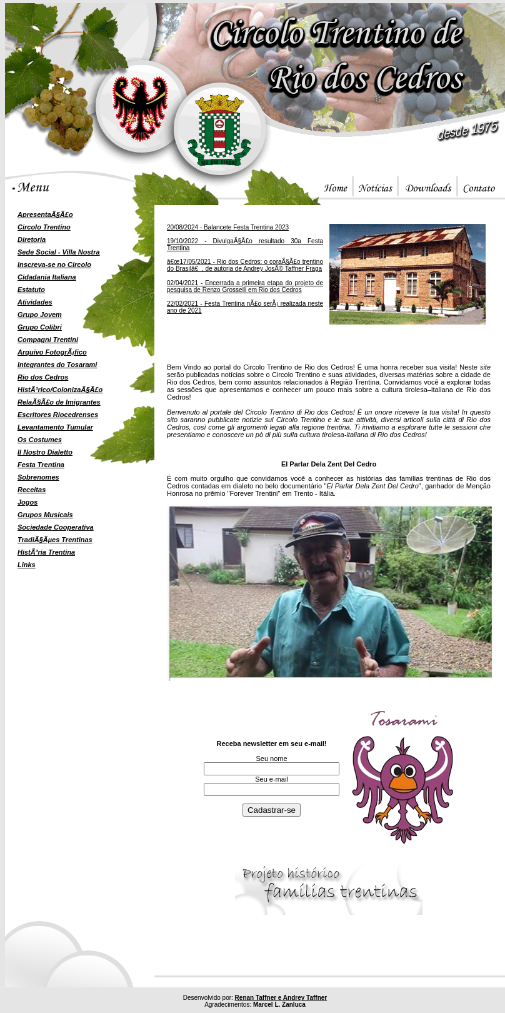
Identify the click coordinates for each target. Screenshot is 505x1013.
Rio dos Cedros (43, 377)
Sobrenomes (38, 477)
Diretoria (32, 239)
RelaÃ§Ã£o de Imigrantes (59, 402)
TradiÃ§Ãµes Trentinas (55, 539)
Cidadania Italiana (47, 277)
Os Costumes (40, 439)
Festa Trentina (41, 464)
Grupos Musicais (45, 514)
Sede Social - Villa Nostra (59, 252)
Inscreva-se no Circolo (54, 264)
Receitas (32, 489)
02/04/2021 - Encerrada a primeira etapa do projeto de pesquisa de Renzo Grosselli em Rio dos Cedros (245, 286)
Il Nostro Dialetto (45, 452)
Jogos (28, 502)
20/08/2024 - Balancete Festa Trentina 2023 (228, 227)
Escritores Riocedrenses (58, 414)
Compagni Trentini (48, 339)
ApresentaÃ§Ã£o (45, 214)
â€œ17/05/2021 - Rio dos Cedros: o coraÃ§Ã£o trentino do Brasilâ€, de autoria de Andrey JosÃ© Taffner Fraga (245, 265)
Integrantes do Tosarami (57, 364)
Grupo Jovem (40, 314)
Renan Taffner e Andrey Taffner (281, 997)
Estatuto (31, 289)
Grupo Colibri (40, 327)
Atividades (35, 302)
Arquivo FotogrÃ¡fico (52, 352)
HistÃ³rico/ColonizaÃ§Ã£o (60, 389)
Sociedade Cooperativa (56, 527)
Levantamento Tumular (55, 427)
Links (27, 564)
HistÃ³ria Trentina (46, 552)
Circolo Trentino (44, 227)
